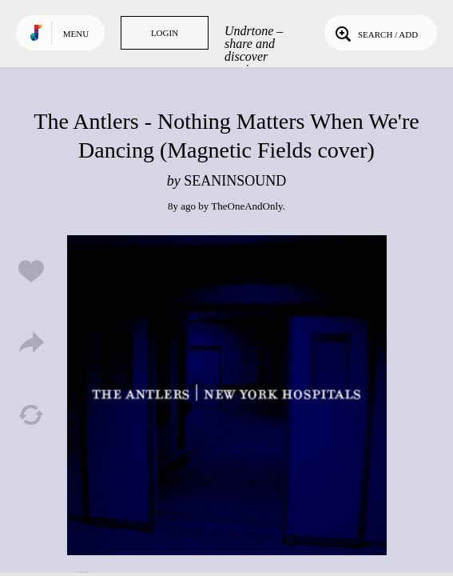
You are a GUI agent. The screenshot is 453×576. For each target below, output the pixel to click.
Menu (76, 33)
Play (227, 395)
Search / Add (375, 32)
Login (164, 33)
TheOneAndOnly (246, 206)
